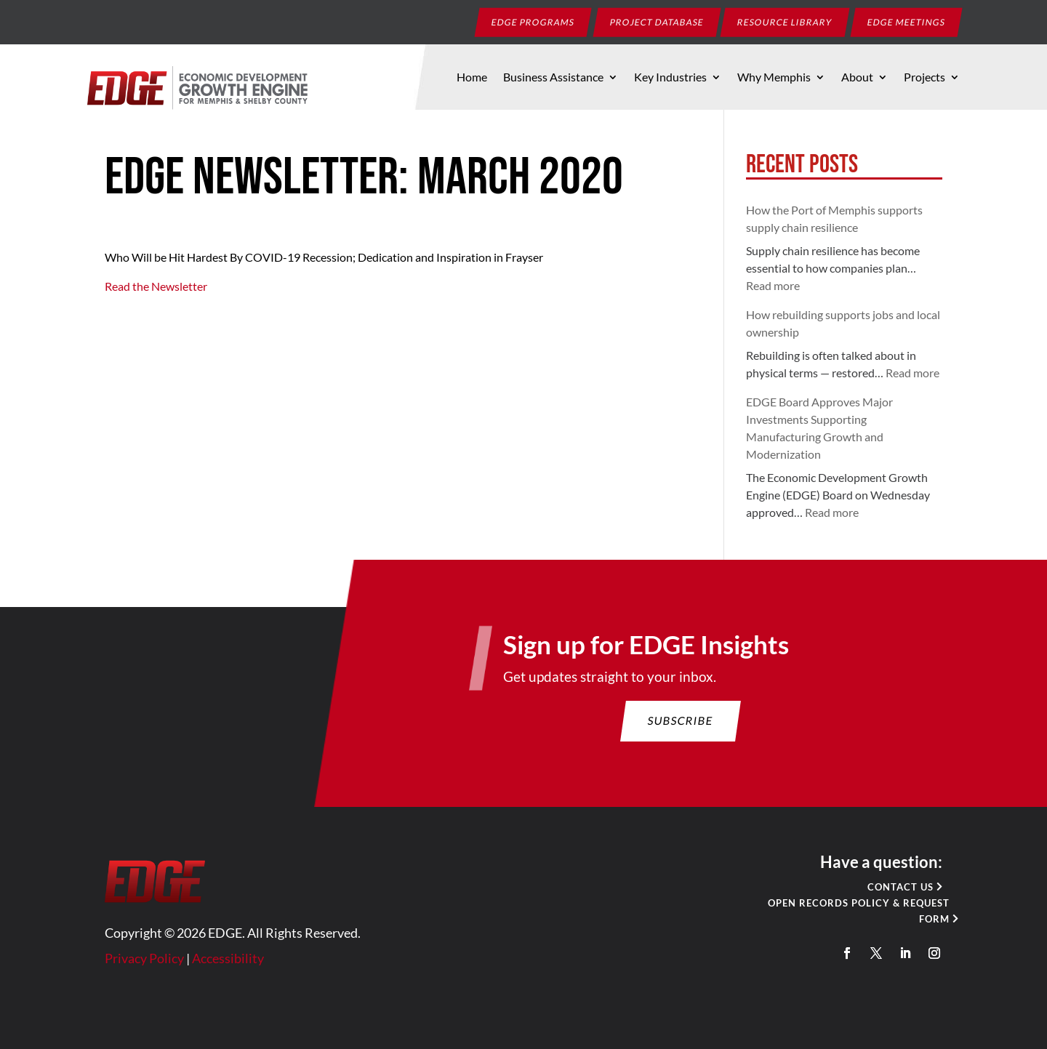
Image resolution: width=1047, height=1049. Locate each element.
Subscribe (673, 737)
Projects (924, 78)
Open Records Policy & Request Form (842, 917)
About (857, 78)
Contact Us (882, 894)
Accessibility (242, 962)
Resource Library (785, 21)
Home (472, 78)
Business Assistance (553, 78)
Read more (773, 285)
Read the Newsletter (156, 286)
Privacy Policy (163, 962)
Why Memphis (774, 78)
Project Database (657, 21)
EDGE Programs (533, 21)
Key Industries (670, 78)
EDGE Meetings (907, 21)
